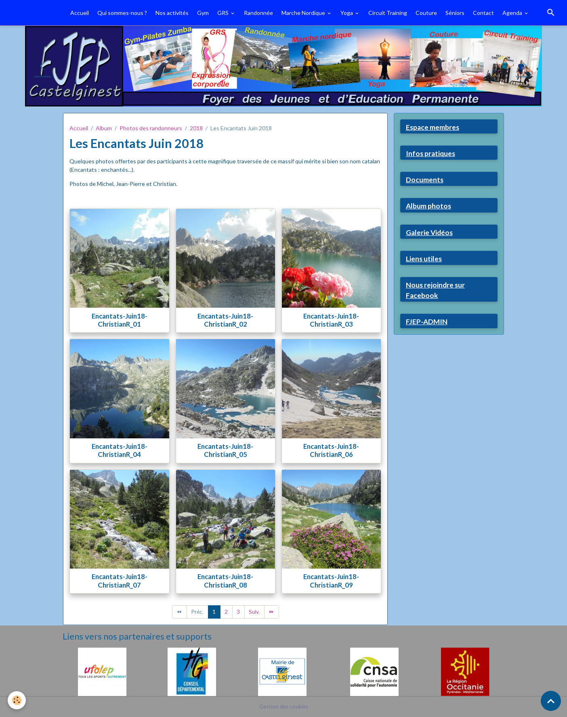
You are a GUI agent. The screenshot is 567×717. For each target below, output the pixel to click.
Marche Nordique (303, 12)
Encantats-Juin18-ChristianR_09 (331, 580)
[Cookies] (17, 700)
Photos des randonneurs (151, 128)
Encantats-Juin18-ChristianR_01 (119, 320)
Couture (426, 12)
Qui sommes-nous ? (122, 12)
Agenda (512, 12)
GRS (223, 12)
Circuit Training (387, 12)
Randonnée (258, 12)
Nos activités (172, 12)
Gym (203, 12)
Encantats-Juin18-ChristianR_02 (225, 320)
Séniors (454, 12)
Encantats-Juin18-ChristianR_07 (119, 580)
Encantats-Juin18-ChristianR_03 (331, 320)
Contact (483, 12)
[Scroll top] (551, 701)
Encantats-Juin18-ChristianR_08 (225, 580)
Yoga (347, 12)
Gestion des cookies (283, 706)
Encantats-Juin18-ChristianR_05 (225, 450)
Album (104, 128)
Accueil (79, 12)
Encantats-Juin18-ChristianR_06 (331, 450)
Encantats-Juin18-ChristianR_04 (119, 450)
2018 (196, 128)
